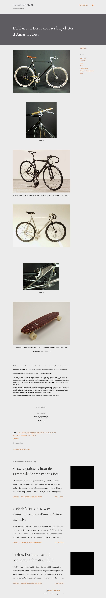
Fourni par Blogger (53, 590)
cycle (81, 63)
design (81, 65)
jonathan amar (84, 68)
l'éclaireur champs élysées (87, 71)
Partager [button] (83, 48)
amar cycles (83, 58)
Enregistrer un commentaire (21, 449)
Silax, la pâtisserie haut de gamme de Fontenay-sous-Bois (36, 471)
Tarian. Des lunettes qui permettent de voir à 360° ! (33, 557)
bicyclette (82, 60)
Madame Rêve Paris (23, 5)
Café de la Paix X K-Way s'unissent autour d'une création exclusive (37, 514)
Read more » (59, 497)
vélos (81, 73)
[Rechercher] (83, 5)
